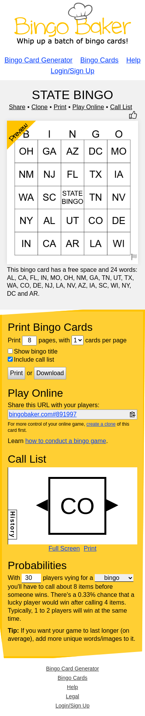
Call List (121, 107)
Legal (72, 696)
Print (60, 107)
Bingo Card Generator (38, 60)
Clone (39, 107)
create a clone (100, 424)
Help (133, 60)
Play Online (88, 107)
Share (17, 107)
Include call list (31, 359)
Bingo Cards (99, 60)
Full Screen (64, 549)
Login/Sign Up (72, 71)
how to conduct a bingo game (65, 441)
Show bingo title (33, 351)
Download (50, 373)
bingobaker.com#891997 (43, 414)
